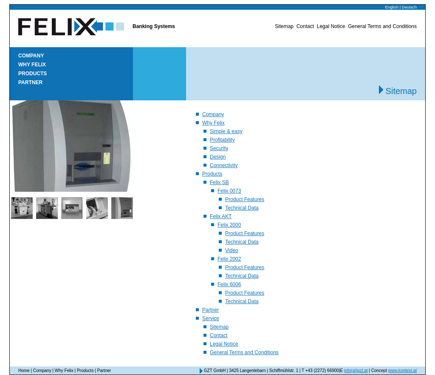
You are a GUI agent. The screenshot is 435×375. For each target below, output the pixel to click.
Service (210, 318)
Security (219, 148)
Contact (305, 26)
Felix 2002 (229, 259)
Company (31, 56)
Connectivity (223, 165)
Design (218, 157)
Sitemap (284, 26)
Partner (30, 82)
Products (32, 74)
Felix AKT (221, 216)
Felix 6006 (229, 284)
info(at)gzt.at (356, 370)
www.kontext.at (402, 370)
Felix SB (219, 182)
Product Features (244, 199)
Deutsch (409, 7)
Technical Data (242, 208)
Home (24, 370)
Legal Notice (331, 26)
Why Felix (32, 65)
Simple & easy (226, 131)
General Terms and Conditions (382, 26)
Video (231, 250)
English (391, 7)
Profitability (222, 140)
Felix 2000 (229, 225)
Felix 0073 (229, 191)
